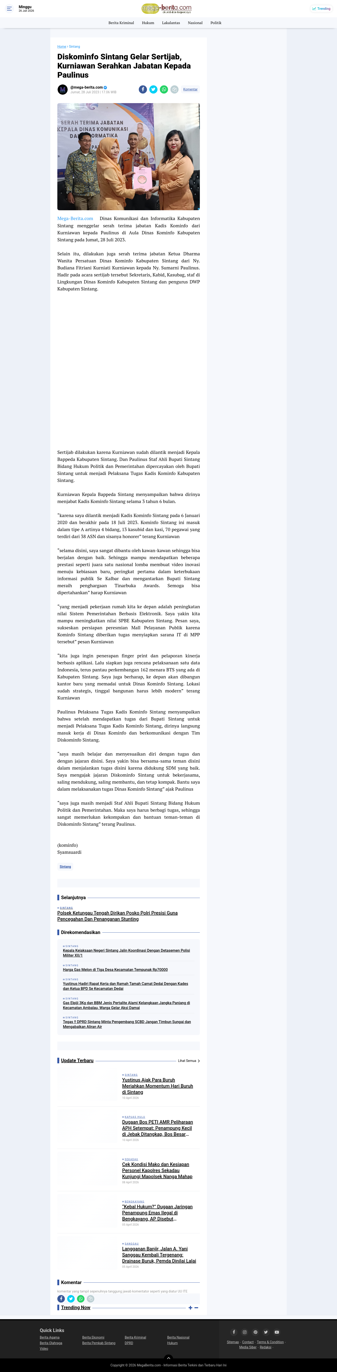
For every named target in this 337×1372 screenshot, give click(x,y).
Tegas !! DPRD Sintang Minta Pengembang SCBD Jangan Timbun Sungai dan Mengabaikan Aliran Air (127, 1024)
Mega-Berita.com (75, 218)
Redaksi (265, 1347)
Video (44, 1348)
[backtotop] (168, 1359)
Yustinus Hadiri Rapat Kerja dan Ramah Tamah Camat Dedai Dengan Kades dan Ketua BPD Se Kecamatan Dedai (125, 986)
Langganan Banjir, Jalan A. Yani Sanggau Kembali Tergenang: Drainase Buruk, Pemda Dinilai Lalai (159, 1255)
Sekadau (131, 1159)
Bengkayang (134, 1201)
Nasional (195, 22)
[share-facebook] (143, 89)
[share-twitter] (153, 89)
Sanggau (132, 1243)
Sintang (65, 867)
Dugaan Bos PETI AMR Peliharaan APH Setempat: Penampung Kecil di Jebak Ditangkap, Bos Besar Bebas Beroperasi (157, 1128)
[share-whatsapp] (164, 89)
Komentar (190, 89)
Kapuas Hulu (135, 1117)
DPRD (129, 1343)
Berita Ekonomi (93, 1337)
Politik (216, 22)
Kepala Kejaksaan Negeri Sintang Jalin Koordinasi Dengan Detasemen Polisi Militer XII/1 (126, 953)
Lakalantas (171, 22)
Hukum (148, 22)
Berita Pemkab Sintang (99, 1343)
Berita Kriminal (121, 22)
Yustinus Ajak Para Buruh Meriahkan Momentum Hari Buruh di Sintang (157, 1086)
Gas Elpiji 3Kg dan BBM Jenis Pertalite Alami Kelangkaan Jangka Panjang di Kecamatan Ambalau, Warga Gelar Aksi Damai (126, 1005)
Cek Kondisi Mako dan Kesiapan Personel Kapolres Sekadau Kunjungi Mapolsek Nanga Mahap (157, 1170)
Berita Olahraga (51, 1343)
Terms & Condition (270, 1342)
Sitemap (233, 1342)
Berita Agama (49, 1337)
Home (61, 46)
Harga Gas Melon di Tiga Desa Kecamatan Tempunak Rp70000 (115, 969)
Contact (248, 1342)
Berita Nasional (178, 1337)
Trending (323, 9)
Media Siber (247, 1347)
